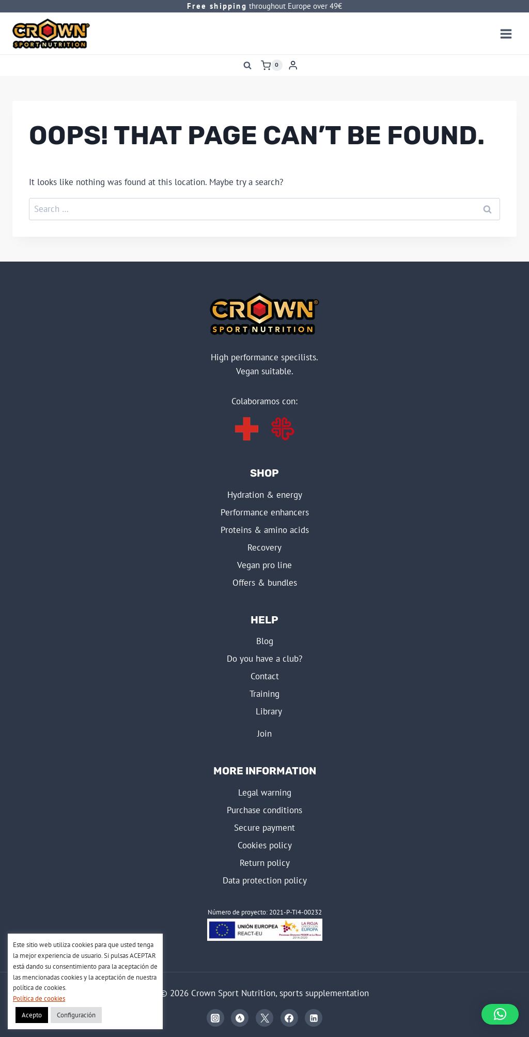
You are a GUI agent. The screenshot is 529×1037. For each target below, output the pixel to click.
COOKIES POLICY (265, 845)
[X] (264, 1018)
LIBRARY (269, 711)
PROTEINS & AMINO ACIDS (265, 530)
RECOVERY (264, 547)
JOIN (264, 733)
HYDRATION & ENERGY (264, 494)
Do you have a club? (264, 658)
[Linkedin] (313, 1018)
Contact (265, 676)
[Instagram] (215, 1018)
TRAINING (264, 693)
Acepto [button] (32, 1015)
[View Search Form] (247, 65)
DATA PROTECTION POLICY (265, 880)
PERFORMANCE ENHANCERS (265, 512)
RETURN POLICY (265, 862)
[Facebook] (289, 1018)
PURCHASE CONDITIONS (264, 810)
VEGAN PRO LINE (264, 565)
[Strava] (239, 1018)
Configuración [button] (76, 1015)
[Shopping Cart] (272, 65)
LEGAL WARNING (264, 792)
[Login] (293, 65)
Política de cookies (39, 998)
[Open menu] (506, 33)
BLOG (264, 641)
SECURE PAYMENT (264, 827)
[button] (500, 1014)
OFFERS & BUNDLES (264, 582)
